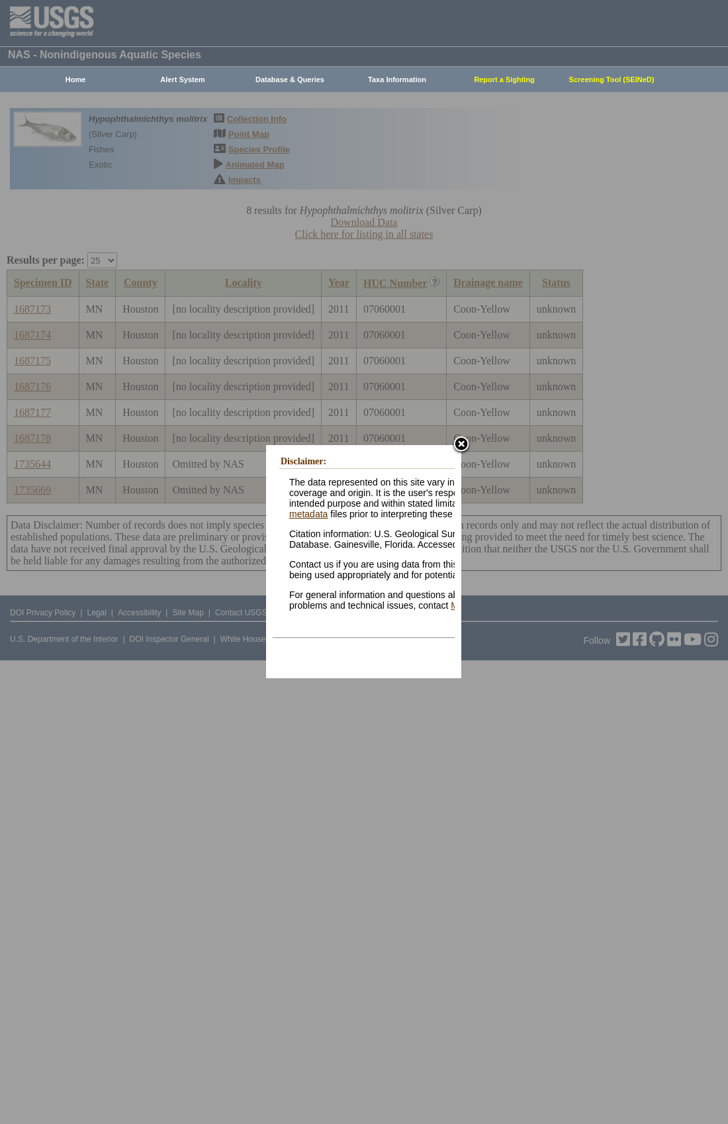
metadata (308, 514)
